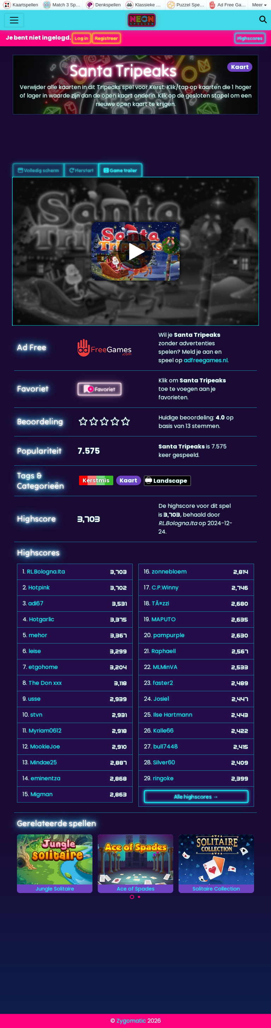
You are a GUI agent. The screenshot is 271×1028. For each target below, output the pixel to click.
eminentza (45, 778)
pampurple (169, 635)
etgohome (43, 667)
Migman (41, 794)
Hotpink (39, 587)
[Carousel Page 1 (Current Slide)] (132, 897)
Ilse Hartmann (172, 715)
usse (34, 699)
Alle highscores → (196, 796)
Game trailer (120, 170)
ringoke (163, 778)
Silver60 (164, 762)
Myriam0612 (45, 731)
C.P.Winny (165, 587)
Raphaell (163, 651)
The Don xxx (45, 683)
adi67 (35, 603)
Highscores (250, 38)
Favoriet (99, 389)
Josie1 (161, 699)
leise (35, 651)
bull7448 (165, 746)
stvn (36, 715)
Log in (81, 38)
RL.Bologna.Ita (46, 572)
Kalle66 (163, 731)
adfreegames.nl (206, 360)
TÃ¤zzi (160, 603)
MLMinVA (165, 667)
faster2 (163, 683)
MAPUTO (163, 619)
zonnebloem (169, 572)
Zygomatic (131, 1021)
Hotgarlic (41, 619)
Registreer (106, 38)
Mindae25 (43, 762)
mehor (38, 635)
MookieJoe (45, 746)
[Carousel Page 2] (139, 897)
